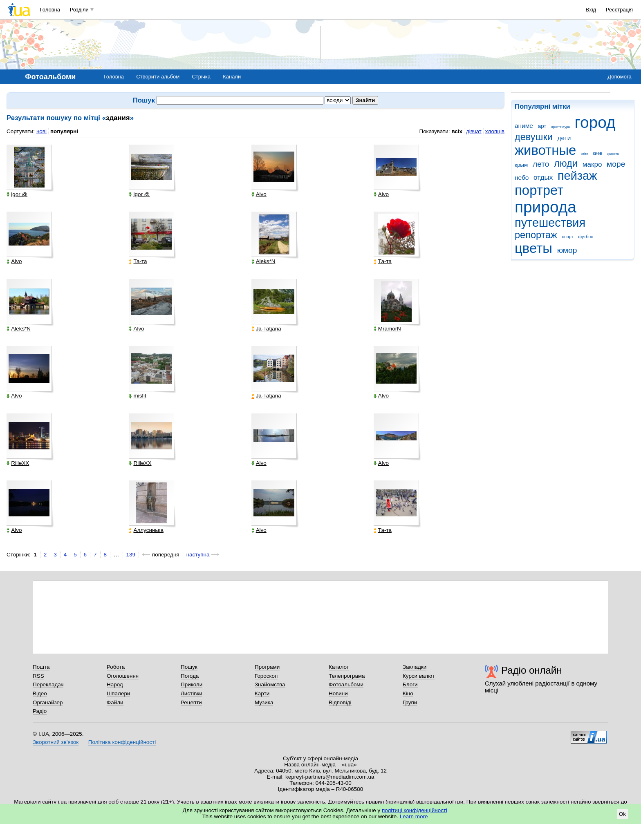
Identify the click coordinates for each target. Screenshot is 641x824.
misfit (137, 395)
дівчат (474, 131)
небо (522, 177)
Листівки (191, 693)
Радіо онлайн (531, 670)
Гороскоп (266, 676)
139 (130, 555)
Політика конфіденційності (122, 742)
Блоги (410, 684)
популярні (64, 131)
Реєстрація (619, 10)
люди (566, 163)
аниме (524, 125)
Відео (40, 693)
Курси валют (419, 676)
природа (545, 207)
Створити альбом (157, 77)
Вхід (591, 10)
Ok (622, 814)
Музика (264, 702)
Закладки (414, 667)
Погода (190, 676)
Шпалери (118, 693)
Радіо (40, 711)
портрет (539, 190)
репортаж (536, 235)
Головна (50, 10)
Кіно (408, 693)
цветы (533, 248)
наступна (198, 555)
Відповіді (340, 702)
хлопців (494, 131)
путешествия (550, 222)
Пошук (189, 667)
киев (597, 153)
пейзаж (577, 175)
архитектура (560, 127)
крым (521, 165)
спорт (568, 236)
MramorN (387, 328)
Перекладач (48, 684)
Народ (115, 684)
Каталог (339, 667)
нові (41, 131)
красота (613, 154)
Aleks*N (263, 261)
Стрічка (201, 77)
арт (542, 126)
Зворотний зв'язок (55, 742)
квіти (584, 154)
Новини (338, 693)
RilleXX (18, 463)
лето (541, 164)
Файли (115, 702)
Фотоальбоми (346, 684)
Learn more (414, 816)
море (616, 164)
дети (564, 137)
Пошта (41, 667)
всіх (456, 131)
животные (545, 150)
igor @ (17, 194)
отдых (543, 177)
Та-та (138, 261)
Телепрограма (347, 676)
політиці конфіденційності (414, 810)
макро (592, 164)
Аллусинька (146, 530)
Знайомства (270, 684)
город (595, 122)
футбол (585, 236)
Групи (410, 702)
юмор (567, 250)
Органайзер (48, 702)
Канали (232, 77)
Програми (267, 667)
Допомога (619, 77)
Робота (116, 667)
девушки (534, 137)
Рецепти (191, 702)
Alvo (259, 194)
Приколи (191, 684)
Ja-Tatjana (266, 328)
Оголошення (123, 676)
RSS (38, 676)
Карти (262, 693)
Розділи (79, 10)
